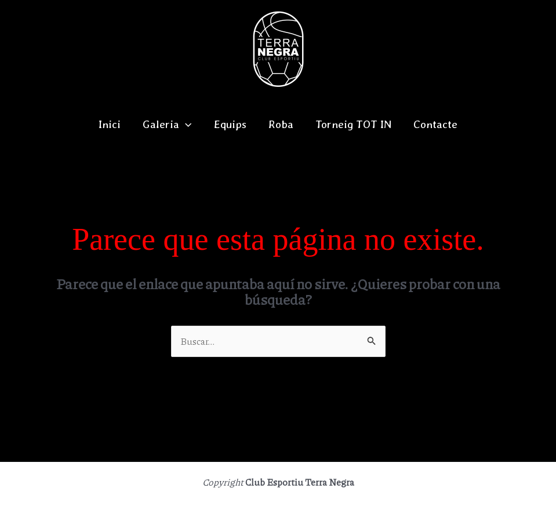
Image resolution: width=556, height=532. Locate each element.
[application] (185, 124)
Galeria (167, 124)
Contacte (435, 124)
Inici (110, 124)
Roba (280, 124)
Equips (230, 124)
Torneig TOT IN (353, 124)
